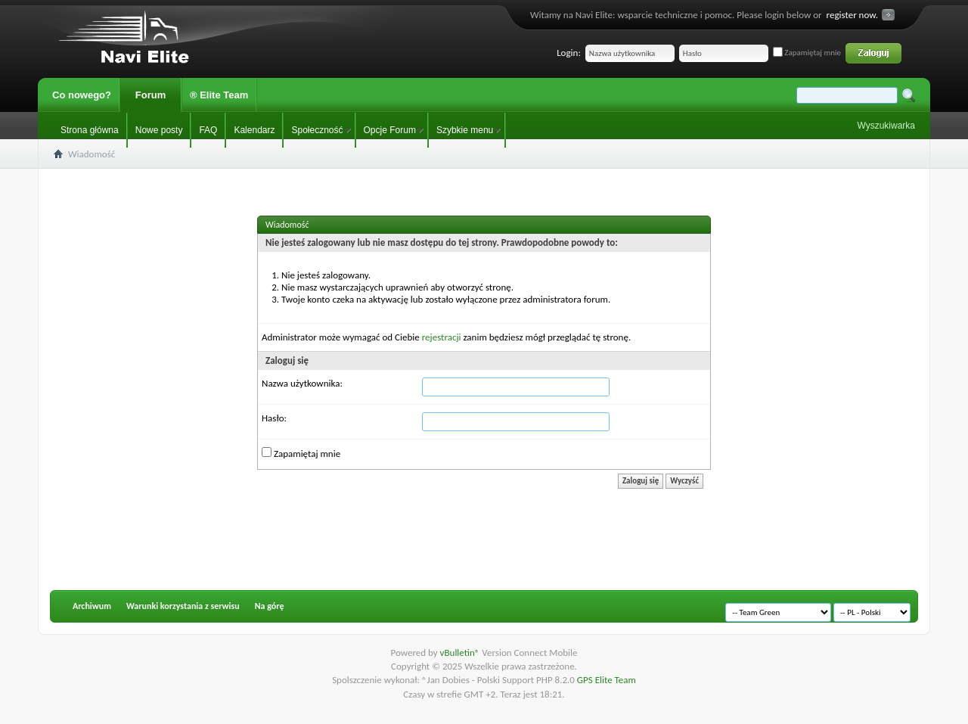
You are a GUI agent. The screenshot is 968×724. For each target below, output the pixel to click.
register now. (852, 14)
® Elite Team (219, 95)
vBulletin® (461, 652)
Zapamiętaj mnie (807, 52)
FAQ (208, 130)
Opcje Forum (390, 130)
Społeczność (317, 130)
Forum (150, 95)
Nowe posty (159, 130)
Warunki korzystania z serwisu (183, 606)
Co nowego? (81, 95)
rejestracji (441, 337)
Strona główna (89, 130)
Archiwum (92, 606)
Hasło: (274, 418)
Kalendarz (254, 130)
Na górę (269, 606)
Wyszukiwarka (886, 125)
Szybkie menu (464, 130)
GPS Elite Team (606, 679)
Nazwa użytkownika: (302, 383)
